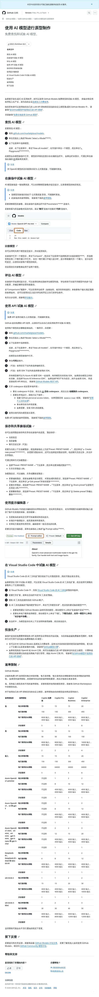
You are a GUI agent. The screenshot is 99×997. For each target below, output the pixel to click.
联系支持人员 (57, 971)
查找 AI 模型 (14, 122)
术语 (24, 988)
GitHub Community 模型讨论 (33, 946)
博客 (55, 988)
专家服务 (48, 988)
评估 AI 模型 (14, 275)
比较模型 (11, 246)
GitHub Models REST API (47, 381)
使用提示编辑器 (17, 503)
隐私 (30, 988)
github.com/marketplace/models (28, 133)
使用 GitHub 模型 (25, 19)
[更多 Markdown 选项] (29, 44)
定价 (41, 988)
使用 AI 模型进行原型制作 (44, 19)
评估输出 (29, 297)
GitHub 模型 (11, 19)
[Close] (92, 4)
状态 (35, 988)
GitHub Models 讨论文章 (46, 943)
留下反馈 (12, 937)
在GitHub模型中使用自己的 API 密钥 (26, 109)
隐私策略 (8, 972)
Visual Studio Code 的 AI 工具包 (51, 590)
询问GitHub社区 (58, 967)
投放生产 (12, 630)
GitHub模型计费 (51, 647)
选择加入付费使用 (40, 101)
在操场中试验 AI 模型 (20, 178)
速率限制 (47, 198)
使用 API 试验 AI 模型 (21, 306)
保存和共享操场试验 (20, 426)
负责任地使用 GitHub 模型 (25, 114)
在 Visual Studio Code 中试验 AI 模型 (31, 565)
